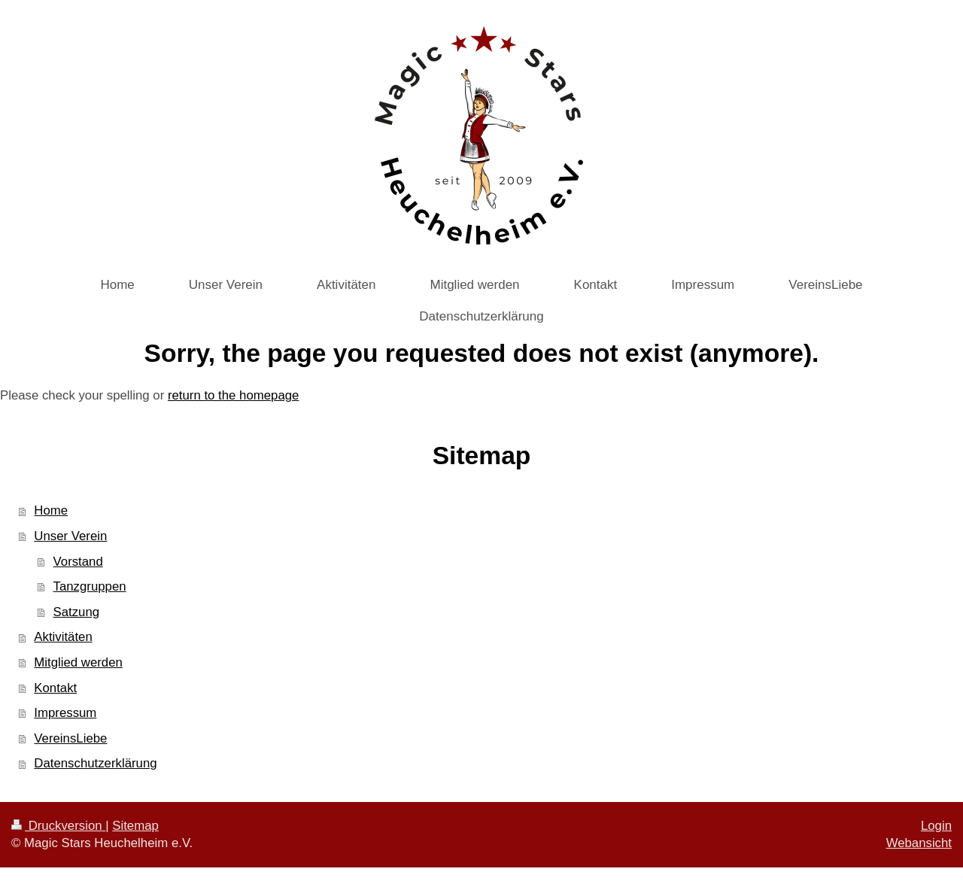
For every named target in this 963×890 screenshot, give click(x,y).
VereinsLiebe (70, 738)
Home (51, 510)
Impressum (65, 713)
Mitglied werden (78, 662)
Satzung (76, 612)
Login (936, 826)
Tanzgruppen (89, 586)
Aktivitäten (63, 637)
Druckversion (58, 826)
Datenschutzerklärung (95, 763)
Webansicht (919, 843)
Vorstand (78, 561)
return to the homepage (233, 395)
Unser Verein (70, 536)
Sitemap (135, 826)
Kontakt (55, 688)
